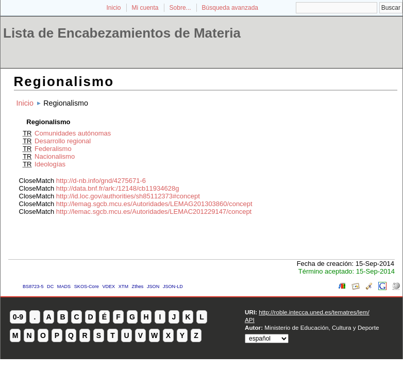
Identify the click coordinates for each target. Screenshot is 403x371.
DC (50, 286)
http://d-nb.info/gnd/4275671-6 (101, 180)
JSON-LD (173, 286)
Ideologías (50, 164)
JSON (153, 286)
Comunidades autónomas (73, 133)
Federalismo (53, 149)
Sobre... (180, 7)
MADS (64, 286)
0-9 (18, 317)
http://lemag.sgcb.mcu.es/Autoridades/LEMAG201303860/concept (154, 204)
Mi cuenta (145, 7)
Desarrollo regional (63, 141)
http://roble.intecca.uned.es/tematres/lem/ (314, 312)
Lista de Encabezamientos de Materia (122, 33)
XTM (123, 286)
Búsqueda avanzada (230, 7)
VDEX (108, 286)
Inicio (113, 7)
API (250, 319)
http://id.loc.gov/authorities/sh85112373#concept (128, 196)
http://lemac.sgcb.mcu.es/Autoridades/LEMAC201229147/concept (153, 211)
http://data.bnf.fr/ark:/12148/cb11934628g (117, 188)
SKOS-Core (86, 286)
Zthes (138, 286)
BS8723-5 (33, 286)
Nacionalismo (55, 156)
